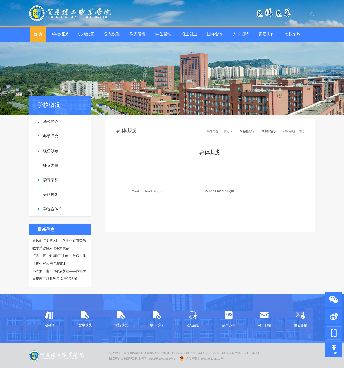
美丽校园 (50, 194)
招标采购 (292, 34)
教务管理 (137, 34)
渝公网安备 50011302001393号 (201, 358)
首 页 (38, 34)
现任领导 (50, 151)
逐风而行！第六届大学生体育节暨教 (59, 240)
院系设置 (112, 34)
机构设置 (86, 34)
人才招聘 (241, 34)
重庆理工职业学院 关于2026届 (54, 279)
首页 (227, 131)
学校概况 (60, 34)
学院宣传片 (52, 209)
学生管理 (163, 34)
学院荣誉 (50, 180)
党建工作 (266, 34)
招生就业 (189, 34)
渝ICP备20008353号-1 (161, 358)
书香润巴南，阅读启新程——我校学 (59, 271)
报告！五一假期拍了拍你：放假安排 (59, 256)
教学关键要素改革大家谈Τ (51, 248)
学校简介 (50, 122)
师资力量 (50, 165)
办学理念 (50, 136)
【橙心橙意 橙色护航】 (49, 263)
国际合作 (215, 34)
